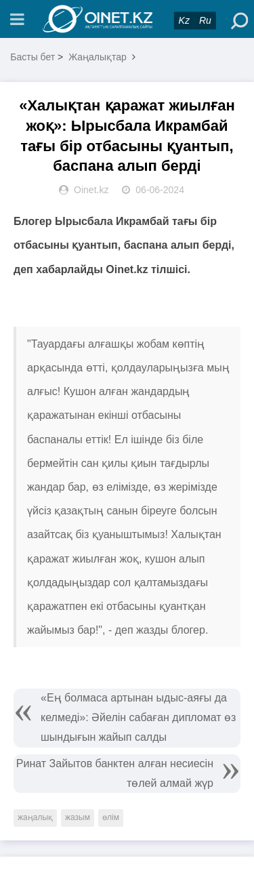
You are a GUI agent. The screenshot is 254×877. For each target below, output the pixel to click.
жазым (77, 817)
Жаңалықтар (97, 57)
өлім (110, 817)
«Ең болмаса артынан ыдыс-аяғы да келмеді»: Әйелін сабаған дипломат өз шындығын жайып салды (138, 717)
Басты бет (32, 57)
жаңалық (35, 817)
